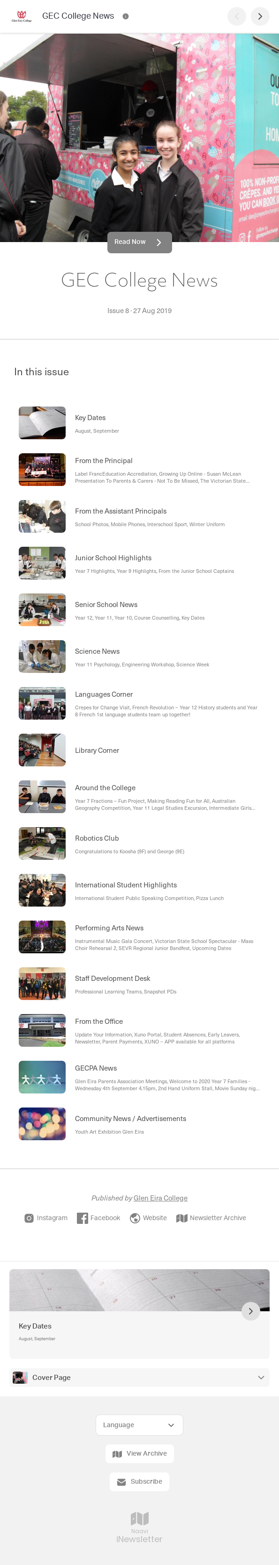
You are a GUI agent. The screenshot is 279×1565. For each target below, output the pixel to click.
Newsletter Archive (211, 1218)
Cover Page (51, 1377)
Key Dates (35, 1326)
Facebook (98, 1218)
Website (148, 1218)
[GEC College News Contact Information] (126, 16)
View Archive (140, 1454)
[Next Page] (260, 16)
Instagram (45, 1218)
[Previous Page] (236, 16)
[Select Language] (139, 1425)
